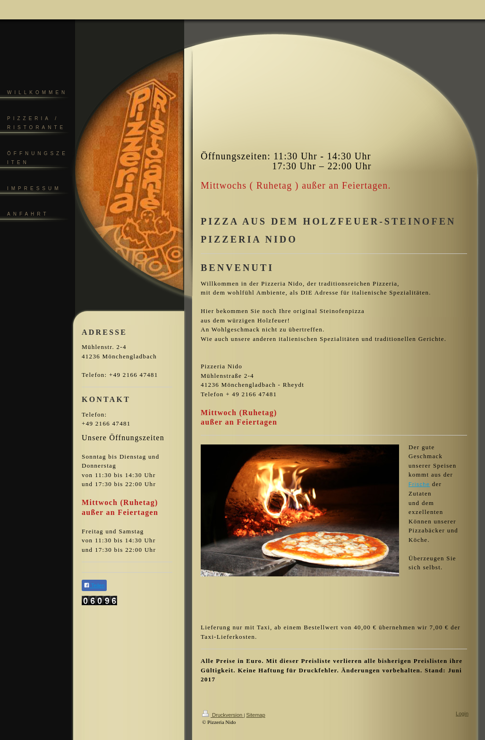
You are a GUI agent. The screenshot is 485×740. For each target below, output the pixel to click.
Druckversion (223, 715)
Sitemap (255, 715)
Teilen (94, 585)
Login (462, 713)
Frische (419, 484)
